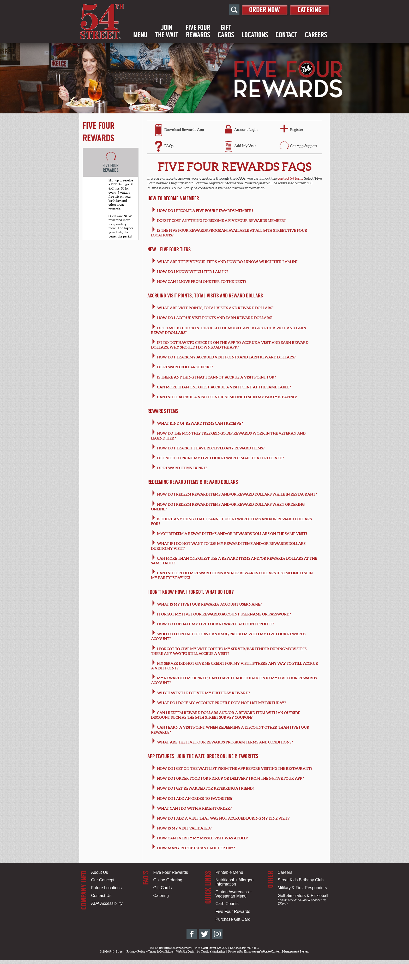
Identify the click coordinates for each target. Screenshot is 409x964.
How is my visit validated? (184, 828)
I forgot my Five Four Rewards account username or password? (224, 614)
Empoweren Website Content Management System (276, 951)
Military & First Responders (302, 888)
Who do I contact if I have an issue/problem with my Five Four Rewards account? (228, 636)
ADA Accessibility (107, 903)
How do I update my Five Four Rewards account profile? (215, 624)
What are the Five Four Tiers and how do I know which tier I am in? (227, 262)
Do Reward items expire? (182, 468)
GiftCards (226, 31)
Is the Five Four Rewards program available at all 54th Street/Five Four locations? (229, 232)
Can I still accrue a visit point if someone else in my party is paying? (227, 397)
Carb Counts (226, 903)
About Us (99, 872)
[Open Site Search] (228, 10)
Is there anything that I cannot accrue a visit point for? (216, 377)
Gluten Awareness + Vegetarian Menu (233, 894)
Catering (308, 9)
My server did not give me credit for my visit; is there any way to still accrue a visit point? (234, 665)
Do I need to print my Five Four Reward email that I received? (220, 458)
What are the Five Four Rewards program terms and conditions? (225, 742)
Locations (255, 35)
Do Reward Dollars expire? (185, 367)
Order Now (260, 9)
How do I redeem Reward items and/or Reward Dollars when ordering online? (228, 506)
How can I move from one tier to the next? (201, 281)
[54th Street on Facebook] (192, 934)
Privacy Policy (136, 951)
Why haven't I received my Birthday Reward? (203, 693)
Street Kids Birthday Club (300, 880)
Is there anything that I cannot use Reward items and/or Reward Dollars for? (231, 521)
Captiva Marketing (213, 951)
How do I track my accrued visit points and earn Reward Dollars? (226, 357)
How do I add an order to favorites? (194, 798)
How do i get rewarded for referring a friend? (205, 788)
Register (296, 129)
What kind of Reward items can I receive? (200, 423)
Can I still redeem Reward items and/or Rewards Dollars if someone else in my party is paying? (232, 575)
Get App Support (303, 146)
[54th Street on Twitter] (204, 934)
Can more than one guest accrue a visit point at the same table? (224, 387)
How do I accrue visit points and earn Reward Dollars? (215, 318)
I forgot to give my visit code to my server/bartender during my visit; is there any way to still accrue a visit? (229, 651)
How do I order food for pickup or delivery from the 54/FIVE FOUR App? (230, 778)
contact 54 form (290, 178)
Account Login (246, 129)
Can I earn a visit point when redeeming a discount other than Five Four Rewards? (230, 729)
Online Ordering (167, 880)
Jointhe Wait (166, 31)
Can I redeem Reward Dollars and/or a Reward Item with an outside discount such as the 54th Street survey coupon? (225, 715)
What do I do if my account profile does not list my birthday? (221, 703)
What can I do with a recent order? (194, 808)
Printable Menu (229, 872)
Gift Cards (162, 888)
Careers (316, 35)
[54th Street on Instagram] (217, 934)
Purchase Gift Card (232, 919)
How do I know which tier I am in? (192, 272)
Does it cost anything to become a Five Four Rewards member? (221, 220)
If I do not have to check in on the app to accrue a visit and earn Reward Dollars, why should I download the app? (230, 344)
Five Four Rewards (170, 872)
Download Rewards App (184, 129)
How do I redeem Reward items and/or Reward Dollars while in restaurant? (237, 494)
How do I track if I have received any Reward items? (210, 448)
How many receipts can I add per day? (196, 848)
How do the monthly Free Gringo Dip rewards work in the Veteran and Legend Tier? (228, 435)
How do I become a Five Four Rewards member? (205, 211)
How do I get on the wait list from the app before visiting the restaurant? (234, 768)
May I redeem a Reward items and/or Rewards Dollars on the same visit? (232, 534)
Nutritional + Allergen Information (234, 882)
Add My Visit (245, 146)
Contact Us (101, 895)
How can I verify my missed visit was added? (202, 838)
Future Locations (106, 888)
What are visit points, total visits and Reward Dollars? (215, 308)
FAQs (168, 146)
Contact (286, 35)
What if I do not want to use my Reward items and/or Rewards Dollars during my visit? (228, 545)
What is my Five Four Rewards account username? (209, 604)
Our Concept (102, 880)
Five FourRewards (198, 31)
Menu (140, 35)
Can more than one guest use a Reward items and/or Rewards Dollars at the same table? (234, 560)
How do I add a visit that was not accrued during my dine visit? (223, 818)
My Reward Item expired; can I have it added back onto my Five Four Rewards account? (234, 680)
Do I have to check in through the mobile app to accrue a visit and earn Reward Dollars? (228, 330)
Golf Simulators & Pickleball (303, 895)
